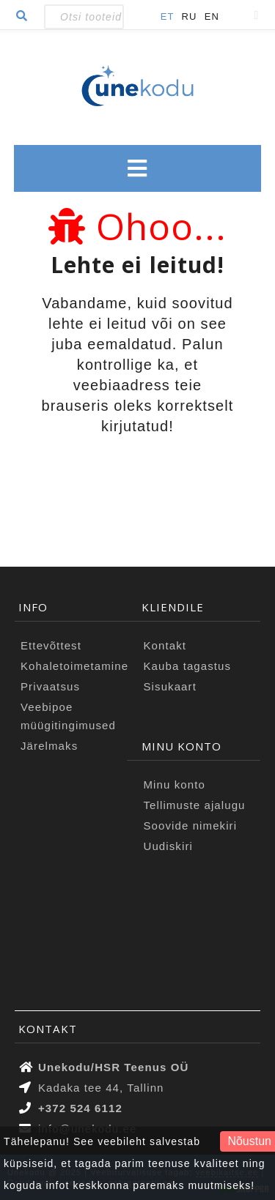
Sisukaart (170, 686)
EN (212, 16)
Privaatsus (50, 686)
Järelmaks (49, 745)
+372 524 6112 (80, 1108)
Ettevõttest (51, 645)
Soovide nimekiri (191, 825)
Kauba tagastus (188, 666)
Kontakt (165, 645)
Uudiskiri (168, 846)
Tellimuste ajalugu (195, 805)
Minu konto (174, 784)
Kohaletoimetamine (74, 666)
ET (168, 16)
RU (189, 16)
